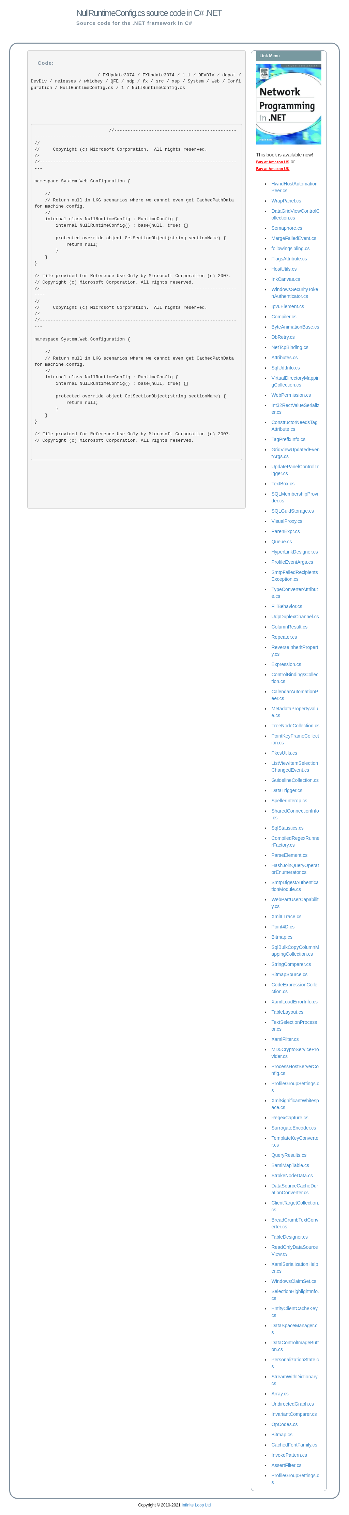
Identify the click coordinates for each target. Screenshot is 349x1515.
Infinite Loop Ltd (196, 1505)
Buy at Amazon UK (273, 169)
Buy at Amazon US (272, 162)
